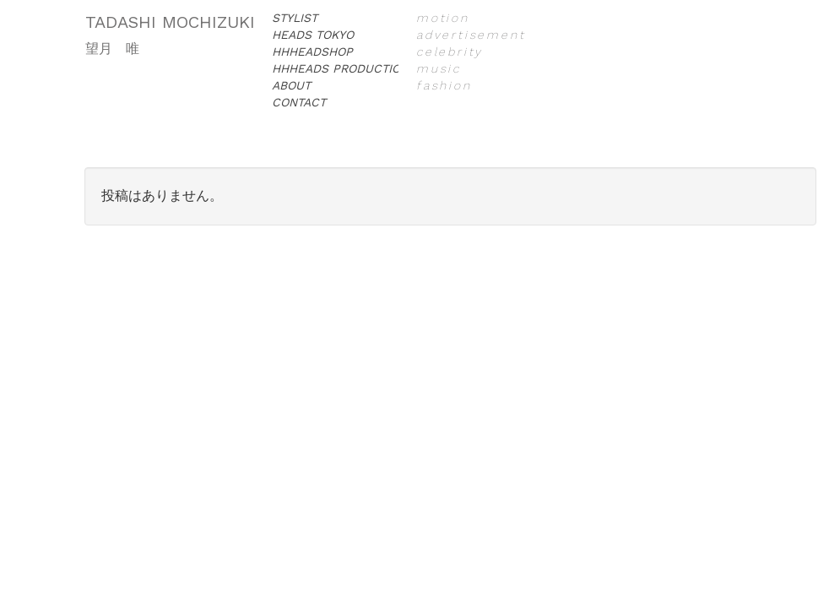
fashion (444, 85)
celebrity (449, 51)
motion (442, 17)
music (438, 68)
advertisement (470, 34)
